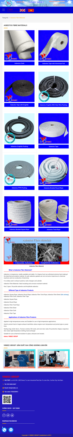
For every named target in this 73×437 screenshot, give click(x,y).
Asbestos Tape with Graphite (19, 105)
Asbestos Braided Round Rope (53, 188)
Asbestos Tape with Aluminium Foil (53, 63)
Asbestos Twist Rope (53, 229)
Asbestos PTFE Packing (19, 188)
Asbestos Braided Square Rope (19, 229)
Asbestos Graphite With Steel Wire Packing (53, 105)
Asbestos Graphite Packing (19, 146)
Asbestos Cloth (19, 63)
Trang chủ (5, 17)
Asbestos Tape (53, 146)
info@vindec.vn (13, 388)
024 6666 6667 (11, 384)
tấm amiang (64, 294)
